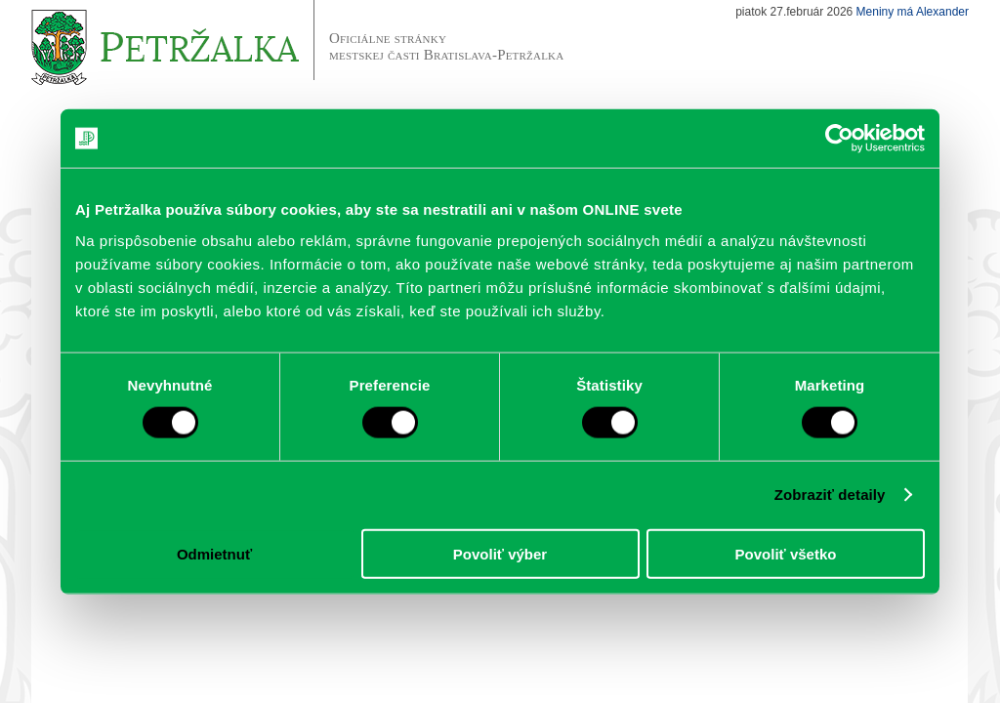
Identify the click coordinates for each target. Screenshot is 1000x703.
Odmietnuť (214, 553)
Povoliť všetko (786, 553)
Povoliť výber (500, 553)
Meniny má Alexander (912, 12)
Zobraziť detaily (830, 494)
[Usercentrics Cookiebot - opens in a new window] (839, 138)
